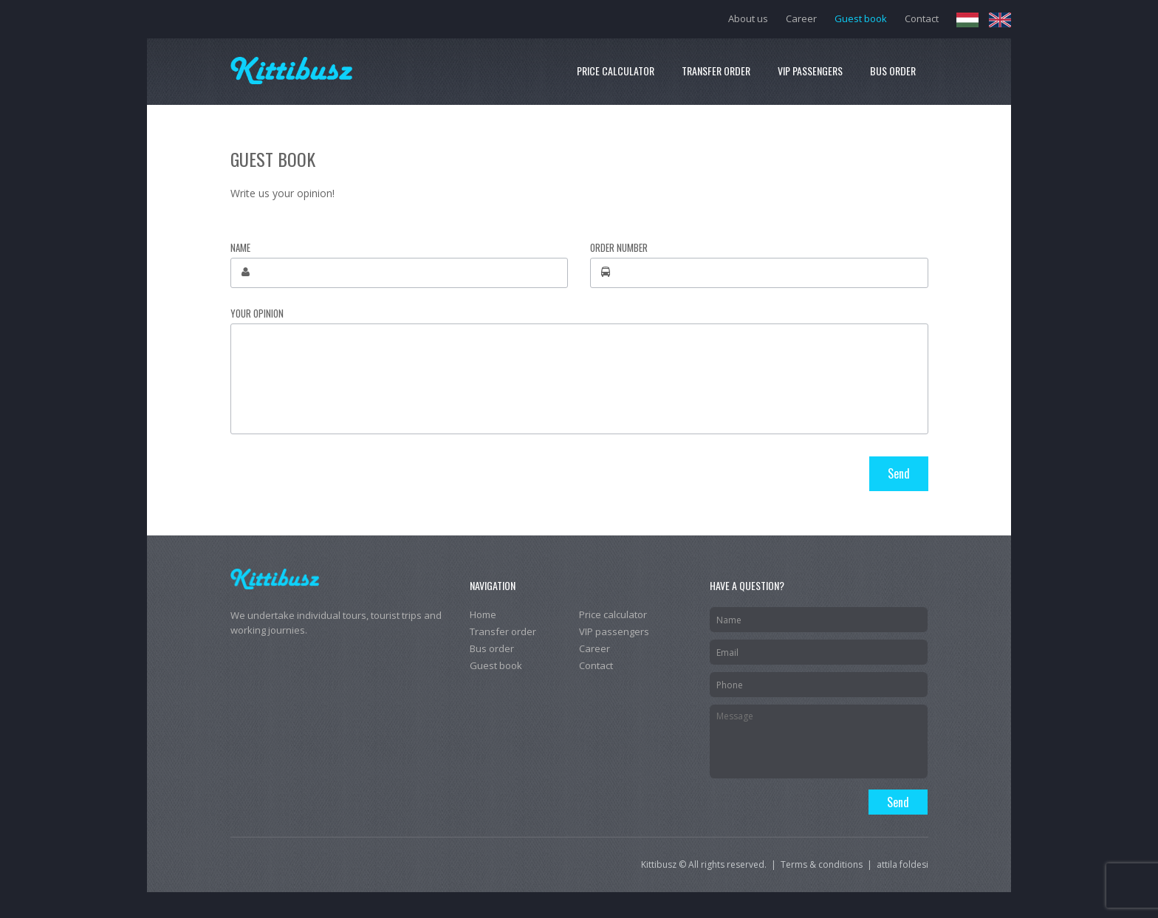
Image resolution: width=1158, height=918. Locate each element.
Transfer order (716, 70)
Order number (619, 248)
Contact (922, 18)
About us (748, 18)
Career (801, 18)
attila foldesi (902, 864)
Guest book (861, 18)
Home (483, 614)
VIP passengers (810, 70)
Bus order (893, 70)
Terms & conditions (822, 864)
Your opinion (257, 313)
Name (240, 248)
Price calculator (615, 70)
